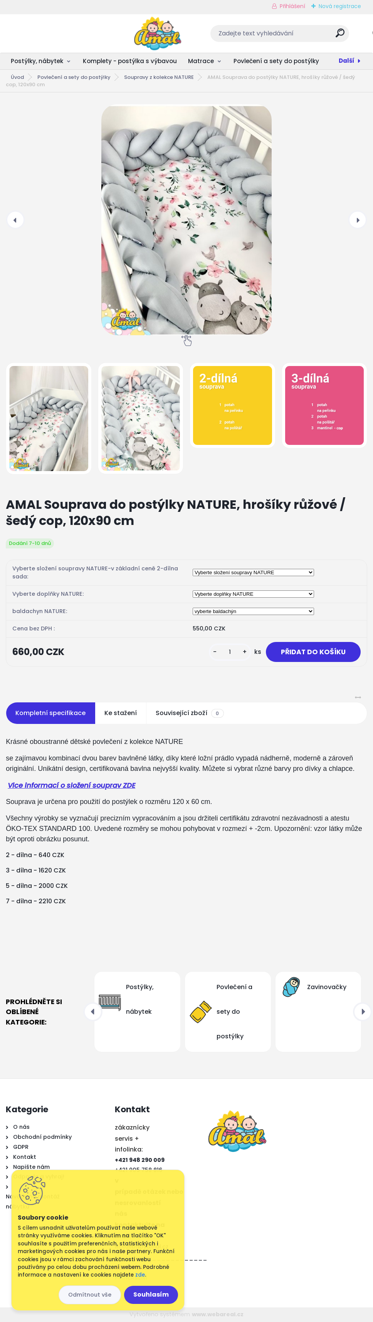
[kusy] (229, 652)
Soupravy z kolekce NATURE (159, 77)
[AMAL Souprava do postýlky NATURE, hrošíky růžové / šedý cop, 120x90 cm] (186, 219)
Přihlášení (292, 6)
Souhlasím (151, 1294)
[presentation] (15, 219)
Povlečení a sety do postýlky (276, 61)
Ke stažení (120, 713)
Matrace (201, 61)
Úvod (17, 77)
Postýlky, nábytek (37, 61)
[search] (288, 35)
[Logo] (53, 33)
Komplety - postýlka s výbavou (130, 61)
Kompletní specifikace (50, 713)
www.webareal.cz (218, 1315)
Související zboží (189, 713)
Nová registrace (340, 6)
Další (347, 61)
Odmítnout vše (89, 1295)
